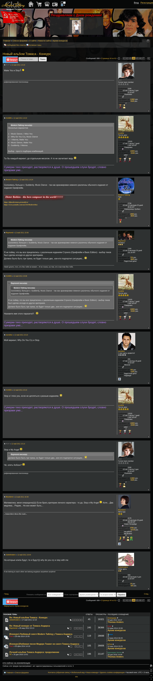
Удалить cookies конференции (112, 672)
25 (81, 628)
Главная (6, 41)
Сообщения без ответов (16, 45)
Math (8, 65)
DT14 (110, 644)
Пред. (6, 594)
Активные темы (35, 45)
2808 (132, 214)
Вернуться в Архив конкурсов (16, 606)
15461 (133, 153)
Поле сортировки (81, 595)
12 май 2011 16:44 (24, 555)
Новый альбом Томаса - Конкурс (27, 54)
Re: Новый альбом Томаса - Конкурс (28, 617)
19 (78, 654)
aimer (110, 634)
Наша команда (92, 672)
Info (76, 677)
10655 (132, 151)
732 (131, 257)
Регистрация (146, 3)
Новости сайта (44, 41)
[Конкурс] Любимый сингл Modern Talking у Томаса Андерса (40, 634)
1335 (132, 372)
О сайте (32, 41)
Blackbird (9, 497)
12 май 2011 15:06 (22, 233)
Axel (109, 626)
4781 (132, 528)
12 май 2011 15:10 (21, 335)
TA (10, 654)
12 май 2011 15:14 (18, 444)
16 (131, 584)
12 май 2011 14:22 (20, 118)
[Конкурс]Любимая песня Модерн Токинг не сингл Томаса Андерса (44, 644)
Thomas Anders (116, 622)
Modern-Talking (12, 180)
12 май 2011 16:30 (22, 497)
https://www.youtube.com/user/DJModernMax (21, 205)
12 (81, 636)
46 (140, 58)
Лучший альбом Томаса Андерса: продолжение (34, 652)
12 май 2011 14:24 (26, 180)
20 (81, 654)
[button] (137, 6)
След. (146, 594)
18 (75, 654)
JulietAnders (11, 555)
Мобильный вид (148, 41)
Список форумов (20, 41)
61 (149, 58)
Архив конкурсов (60, 41)
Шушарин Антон (115, 653)
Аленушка (112, 618)
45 (137, 58)
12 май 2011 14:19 (18, 65)
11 (78, 636)
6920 (132, 259)
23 (75, 628)
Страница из (108, 58)
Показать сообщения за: (45, 595)
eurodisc (9, 335)
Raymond (9, 233)
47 (143, 58)
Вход (136, 3)
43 (130, 58)
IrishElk (9, 118)
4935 (132, 216)
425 (132, 586)
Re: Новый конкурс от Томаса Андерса (29, 626)
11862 (132, 99)
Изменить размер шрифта (145, 41)
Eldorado (74, 19)
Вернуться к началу (148, 111)
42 (127, 58)
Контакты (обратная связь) (59, 672)
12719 (133, 530)
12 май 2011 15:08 (20, 276)
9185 (132, 101)
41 (124, 58)
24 (78, 628)
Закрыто (12, 60)
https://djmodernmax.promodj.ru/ (16, 202)
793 (131, 370)
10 (75, 636)
